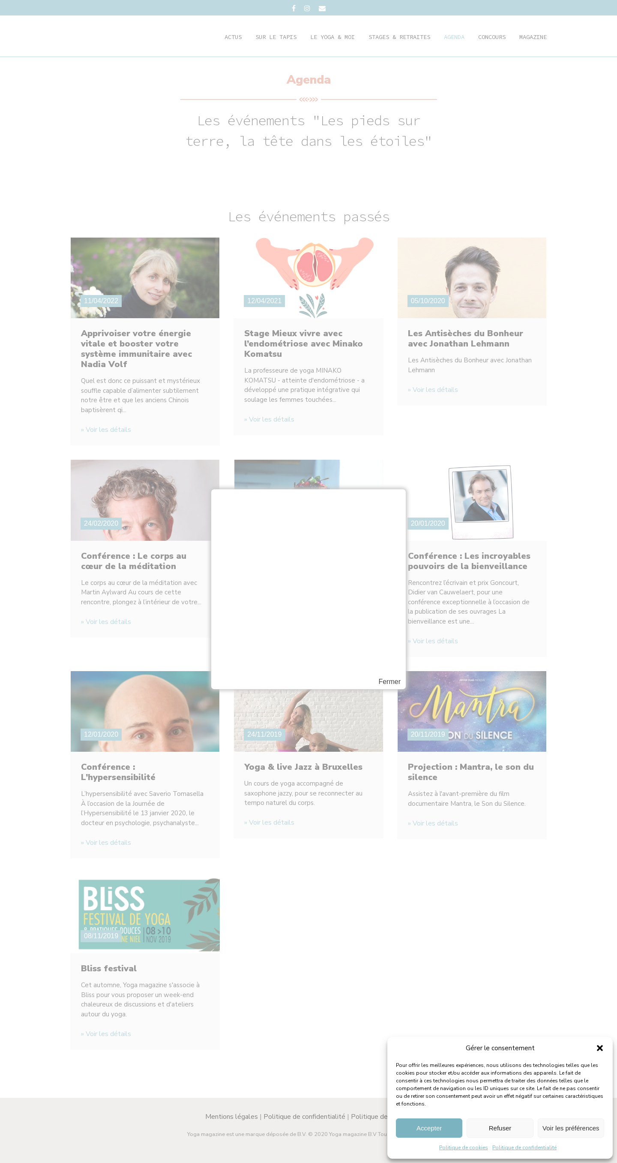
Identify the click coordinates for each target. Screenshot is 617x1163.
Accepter (429, 1128)
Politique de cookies (463, 1147)
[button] (600, 1048)
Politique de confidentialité (524, 1147)
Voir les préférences (570, 1128)
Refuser (500, 1128)
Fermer (389, 681)
